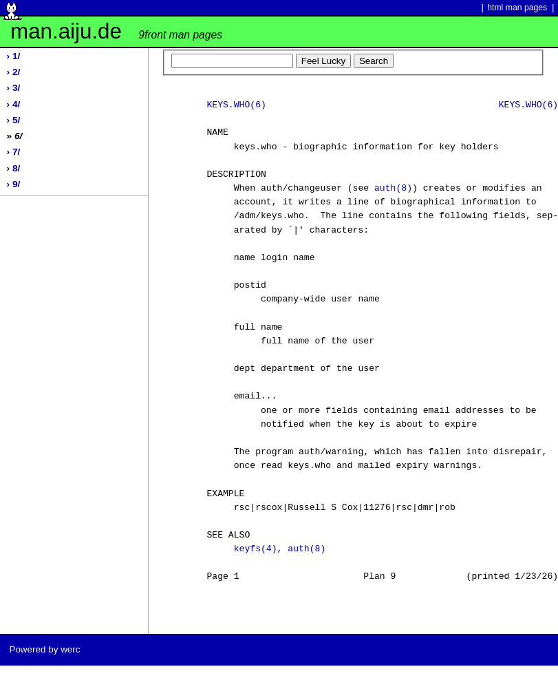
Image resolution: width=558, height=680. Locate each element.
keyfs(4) (255, 549)
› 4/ (14, 104)
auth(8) (393, 188)
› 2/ (14, 72)
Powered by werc (44, 649)
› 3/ (14, 88)
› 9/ (14, 184)
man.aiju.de (116, 31)
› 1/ (14, 56)
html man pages (517, 7)
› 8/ (14, 168)
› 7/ (14, 152)
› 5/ (14, 120)
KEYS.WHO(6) (236, 105)
